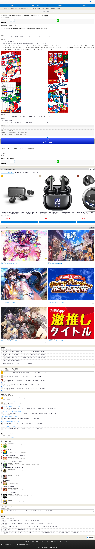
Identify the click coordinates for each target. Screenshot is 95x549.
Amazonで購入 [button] (19, 222)
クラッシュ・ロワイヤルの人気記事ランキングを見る (10, 406)
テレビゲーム (36, 172)
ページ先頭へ (91, 537)
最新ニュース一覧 (24, 8)
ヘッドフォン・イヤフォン (7, 172)
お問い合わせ (28, 541)
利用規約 (34, 541)
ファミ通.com (60, 541)
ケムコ (2, 155)
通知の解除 (53, 541)
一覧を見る (91, 169)
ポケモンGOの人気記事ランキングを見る (8, 426)
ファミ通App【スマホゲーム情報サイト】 (11, 8)
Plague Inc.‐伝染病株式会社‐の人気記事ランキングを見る (10, 421)
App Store (47, 141)
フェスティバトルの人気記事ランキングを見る (9, 416)
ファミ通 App (5, 2)
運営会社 (38, 541)
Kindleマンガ (18, 172)
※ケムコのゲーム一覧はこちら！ (8, 41)
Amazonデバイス (27, 172)
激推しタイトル (50, 11)
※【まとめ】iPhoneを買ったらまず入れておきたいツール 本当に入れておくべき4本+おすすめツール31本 (25, 36)
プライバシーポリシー (45, 541)
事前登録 (43, 11)
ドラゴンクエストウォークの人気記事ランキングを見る (11, 411)
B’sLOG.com (66, 541)
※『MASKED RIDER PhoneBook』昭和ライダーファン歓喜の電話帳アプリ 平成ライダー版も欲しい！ (25, 43)
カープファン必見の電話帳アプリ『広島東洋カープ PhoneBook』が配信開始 (45, 8)
